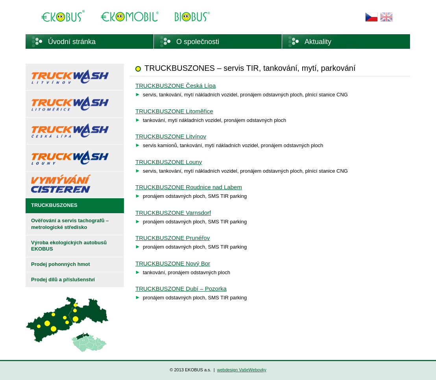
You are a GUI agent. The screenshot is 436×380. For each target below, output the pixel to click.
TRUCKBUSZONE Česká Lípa (175, 85)
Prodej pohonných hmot (60, 264)
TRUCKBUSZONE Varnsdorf (173, 212)
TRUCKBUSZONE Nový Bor (172, 263)
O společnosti (197, 42)
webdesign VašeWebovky (241, 369)
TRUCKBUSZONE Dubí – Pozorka (181, 288)
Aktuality (318, 42)
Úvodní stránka (72, 42)
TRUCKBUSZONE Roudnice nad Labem (188, 187)
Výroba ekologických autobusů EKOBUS (69, 246)
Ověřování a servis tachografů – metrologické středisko (70, 224)
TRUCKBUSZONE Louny (168, 162)
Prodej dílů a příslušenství (63, 279)
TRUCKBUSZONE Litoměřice (174, 111)
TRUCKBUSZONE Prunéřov (172, 237)
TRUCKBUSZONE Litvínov (170, 136)
